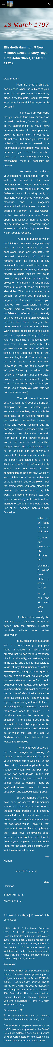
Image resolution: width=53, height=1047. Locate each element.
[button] (3, 4)
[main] (26, 24)
